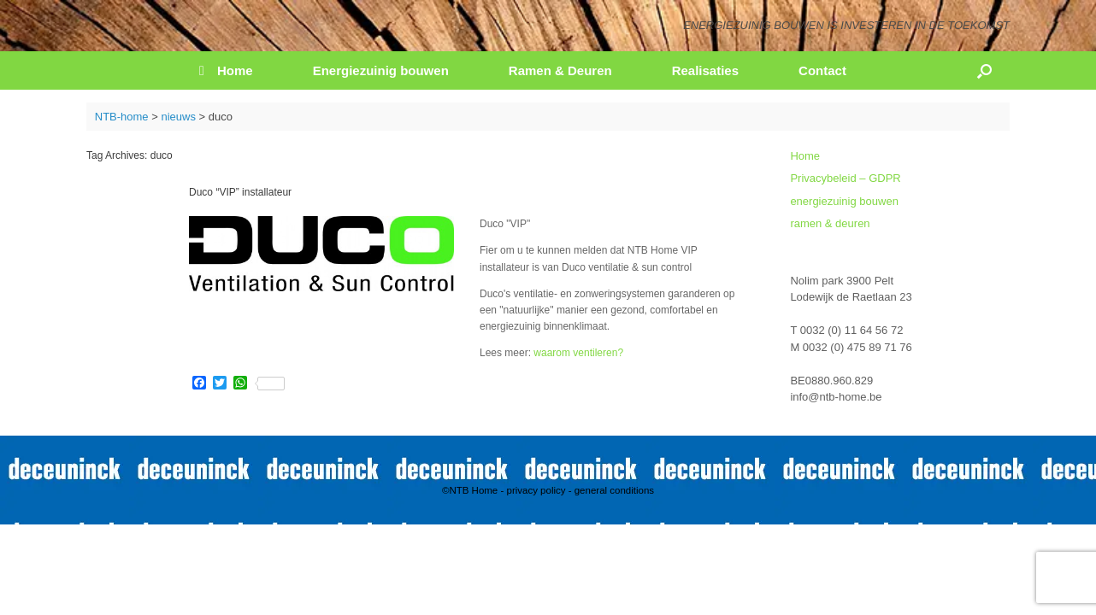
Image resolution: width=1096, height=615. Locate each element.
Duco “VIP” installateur (240, 192)
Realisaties (705, 70)
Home (226, 70)
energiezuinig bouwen (844, 201)
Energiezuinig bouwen (381, 70)
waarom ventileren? (578, 353)
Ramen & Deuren (560, 70)
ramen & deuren (829, 223)
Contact (822, 70)
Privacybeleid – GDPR (845, 178)
